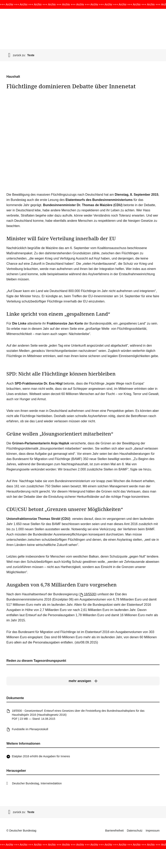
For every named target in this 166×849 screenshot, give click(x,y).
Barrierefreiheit (114, 830)
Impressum (153, 830)
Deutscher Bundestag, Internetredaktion (37, 783)
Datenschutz (135, 830)
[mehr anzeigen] (83, 681)
